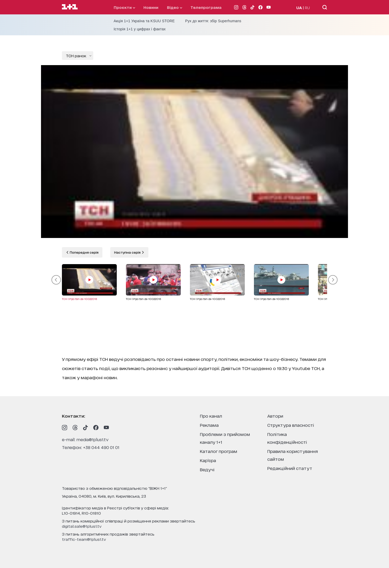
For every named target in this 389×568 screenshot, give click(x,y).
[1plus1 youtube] (106, 427)
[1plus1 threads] (75, 427)
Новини (150, 7)
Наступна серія (127, 252)
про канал (211, 415)
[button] (56, 280)
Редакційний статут (289, 467)
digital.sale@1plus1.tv (82, 526)
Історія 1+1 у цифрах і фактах (140, 29)
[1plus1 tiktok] (85, 427)
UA (299, 7)
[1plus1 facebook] (95, 427)
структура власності (290, 424)
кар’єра (208, 460)
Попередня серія (83, 252)
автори (275, 415)
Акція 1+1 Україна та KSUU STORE (144, 21)
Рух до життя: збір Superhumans (213, 21)
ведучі (207, 469)
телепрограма (206, 7)
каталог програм (218, 450)
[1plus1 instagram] (64, 427)
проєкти (124, 7)
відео (174, 7)
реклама (209, 424)
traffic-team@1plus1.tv (84, 539)
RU (307, 7)
